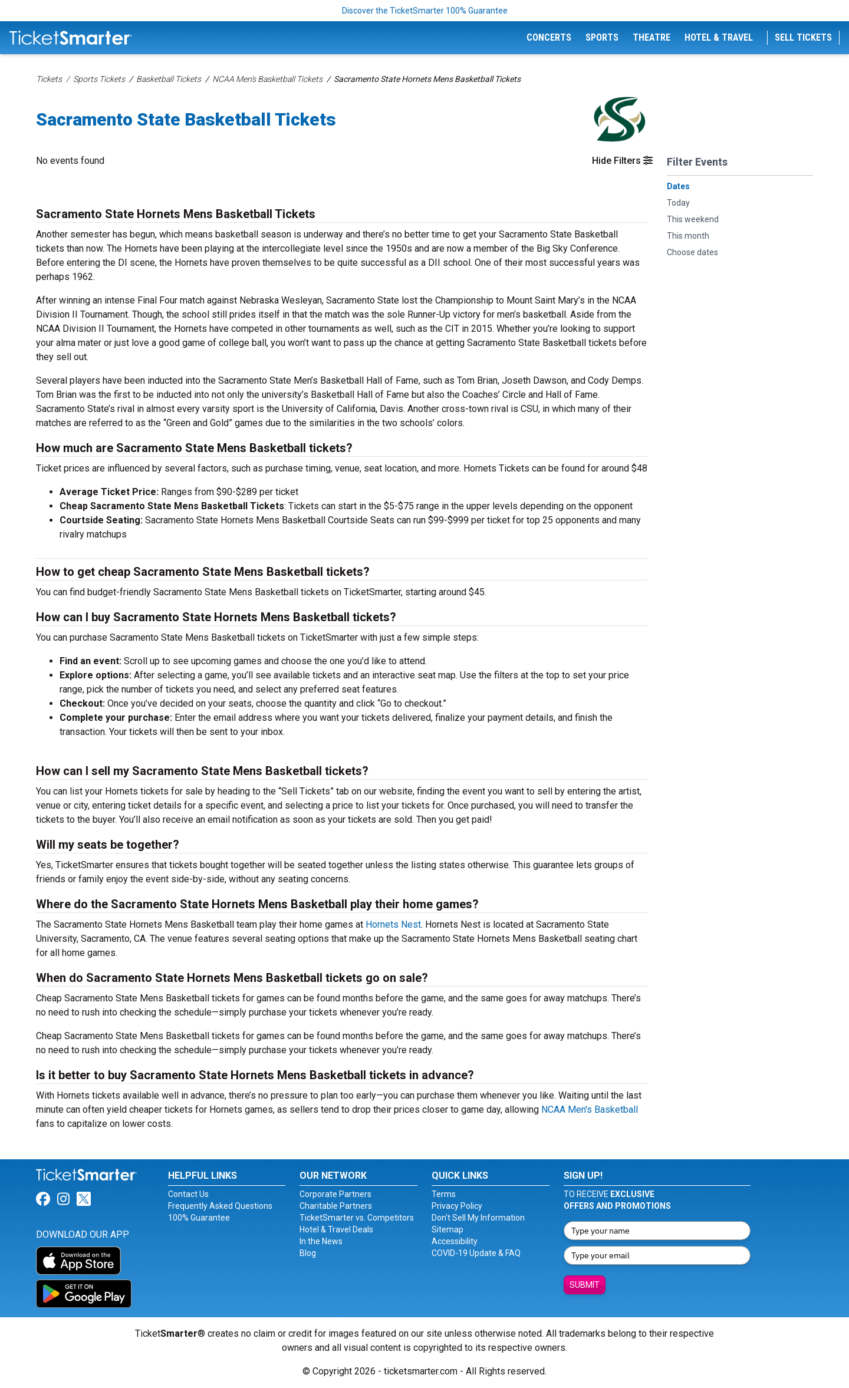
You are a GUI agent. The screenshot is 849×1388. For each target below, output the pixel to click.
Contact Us (188, 1194)
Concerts (548, 37)
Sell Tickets (803, 37)
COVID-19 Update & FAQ (476, 1253)
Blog (308, 1253)
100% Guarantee (199, 1217)
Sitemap (447, 1229)
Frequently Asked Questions (220, 1206)
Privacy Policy (457, 1206)
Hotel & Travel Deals (336, 1229)
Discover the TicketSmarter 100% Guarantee (425, 10)
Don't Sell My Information (478, 1217)
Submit (585, 1285)
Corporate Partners (335, 1194)
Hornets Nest (393, 924)
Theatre (651, 37)
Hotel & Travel (719, 37)
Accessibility (455, 1241)
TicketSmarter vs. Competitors (357, 1217)
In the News (321, 1241)
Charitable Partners (336, 1206)
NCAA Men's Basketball (589, 1109)
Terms (444, 1194)
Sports (601, 37)
